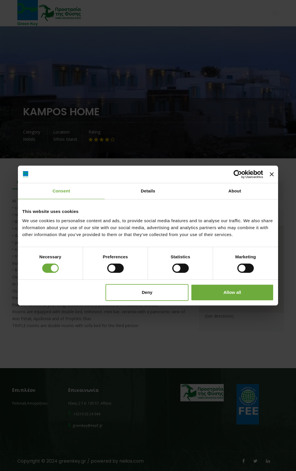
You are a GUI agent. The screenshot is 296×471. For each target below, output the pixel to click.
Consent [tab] (61, 190)
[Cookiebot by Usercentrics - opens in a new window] (237, 174)
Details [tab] (148, 190)
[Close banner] (272, 174)
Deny (147, 292)
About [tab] (234, 190)
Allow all (232, 292)
